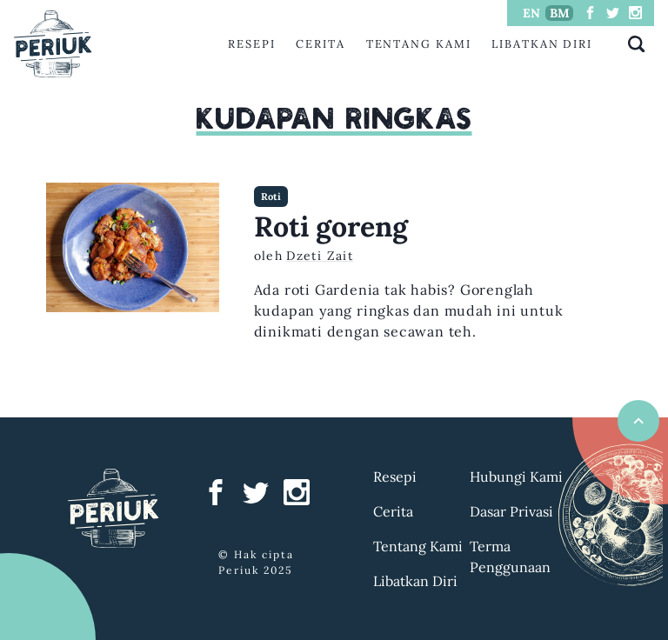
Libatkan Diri (541, 44)
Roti (271, 196)
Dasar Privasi (511, 511)
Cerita (320, 44)
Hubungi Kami (516, 476)
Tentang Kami (418, 44)
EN (531, 13)
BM (560, 13)
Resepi (252, 44)
